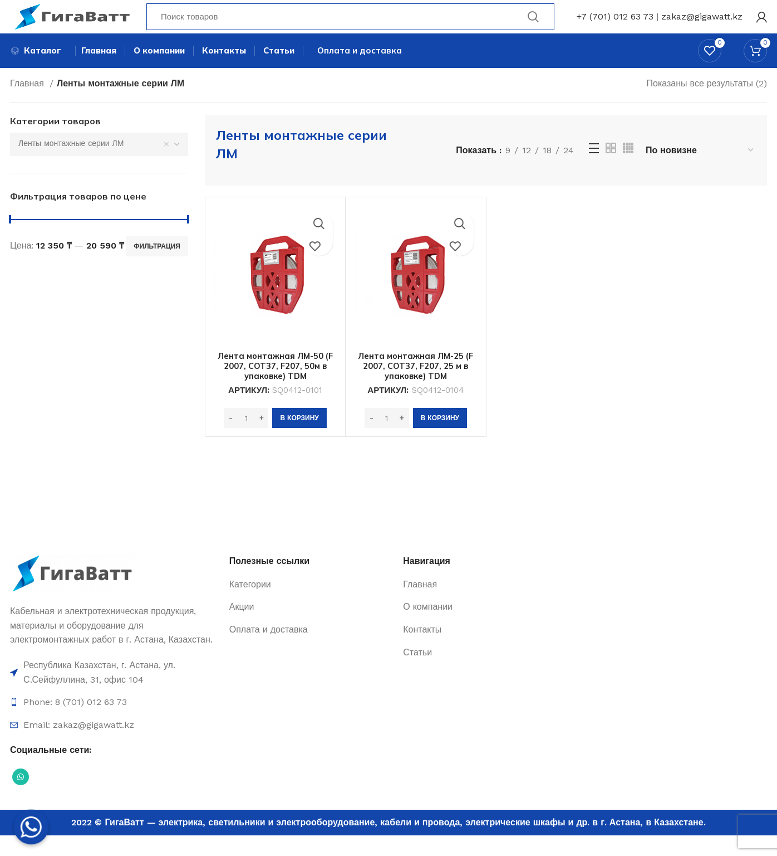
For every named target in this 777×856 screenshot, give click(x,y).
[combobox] (99, 165)
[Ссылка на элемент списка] (114, 693)
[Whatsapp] (31, 827)
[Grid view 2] (611, 169)
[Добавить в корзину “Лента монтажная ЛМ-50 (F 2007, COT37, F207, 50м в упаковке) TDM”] (299, 439)
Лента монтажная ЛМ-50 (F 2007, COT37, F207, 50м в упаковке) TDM (275, 386)
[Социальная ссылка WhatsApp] (20, 798)
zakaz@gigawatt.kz (701, 25)
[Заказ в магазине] (700, 171)
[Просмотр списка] (594, 169)
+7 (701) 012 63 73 (615, 25)
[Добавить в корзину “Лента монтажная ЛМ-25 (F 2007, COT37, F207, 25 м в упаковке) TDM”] (440, 439)
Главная (28, 104)
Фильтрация (157, 267)
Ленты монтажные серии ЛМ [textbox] (71, 164)
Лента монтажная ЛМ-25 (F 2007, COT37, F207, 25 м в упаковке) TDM (416, 386)
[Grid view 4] (628, 169)
